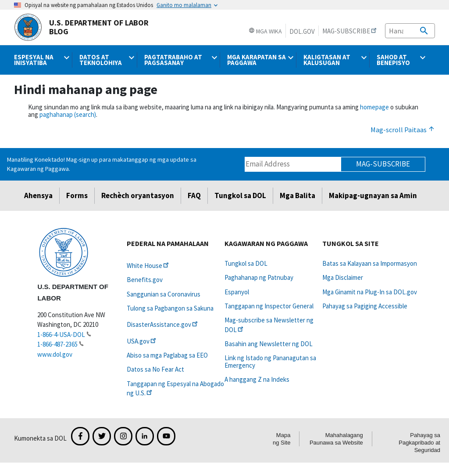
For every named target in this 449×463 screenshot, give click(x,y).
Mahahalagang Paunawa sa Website (336, 439)
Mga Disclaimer (342, 277)
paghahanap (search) (67, 114)
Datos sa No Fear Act (155, 369)
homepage (374, 107)
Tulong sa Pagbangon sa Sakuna (170, 308)
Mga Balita (297, 195)
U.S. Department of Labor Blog (81, 27)
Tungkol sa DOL (240, 195)
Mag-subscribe (383, 164)
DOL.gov (302, 31)
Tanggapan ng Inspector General (269, 306)
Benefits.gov (145, 279)
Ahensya (38, 195)
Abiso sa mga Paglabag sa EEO (167, 355)
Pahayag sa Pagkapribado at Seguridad (419, 442)
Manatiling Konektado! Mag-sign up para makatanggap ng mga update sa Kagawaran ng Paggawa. (101, 164)
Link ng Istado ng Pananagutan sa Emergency (270, 361)
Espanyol (236, 292)
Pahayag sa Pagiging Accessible (364, 306)
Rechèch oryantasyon (137, 195)
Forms (77, 195)
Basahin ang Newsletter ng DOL (268, 344)
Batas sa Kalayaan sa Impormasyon (369, 263)
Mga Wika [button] (265, 31)
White (148, 265)
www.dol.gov (54, 354)
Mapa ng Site (281, 439)
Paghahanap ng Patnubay (258, 277)
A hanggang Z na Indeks (256, 379)
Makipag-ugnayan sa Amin (373, 195)
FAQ (194, 195)
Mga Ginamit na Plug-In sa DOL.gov (369, 292)
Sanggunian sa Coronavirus (163, 294)
